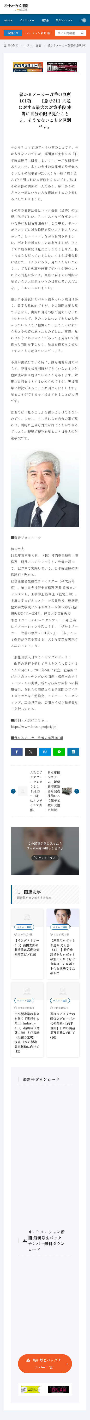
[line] (59, 752)
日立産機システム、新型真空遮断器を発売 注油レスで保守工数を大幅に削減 (54, 791)
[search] (82, 33)
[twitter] (31, 752)
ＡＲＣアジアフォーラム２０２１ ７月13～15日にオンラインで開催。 (36, 791)
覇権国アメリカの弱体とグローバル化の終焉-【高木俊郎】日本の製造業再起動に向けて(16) (62, 1026)
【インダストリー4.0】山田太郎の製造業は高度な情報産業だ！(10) (26, 947)
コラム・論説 (32, 45)
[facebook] (17, 752)
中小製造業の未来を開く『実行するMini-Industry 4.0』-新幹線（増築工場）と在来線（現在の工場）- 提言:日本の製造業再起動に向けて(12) (27, 1032)
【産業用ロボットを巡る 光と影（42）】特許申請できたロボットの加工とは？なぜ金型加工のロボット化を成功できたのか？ (62, 956)
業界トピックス (64, 20)
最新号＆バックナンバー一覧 (46, 1364)
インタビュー (27, 20)
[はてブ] (45, 752)
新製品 (45, 20)
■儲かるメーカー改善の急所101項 (37, 737)
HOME (8, 20)
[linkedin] (73, 752)
